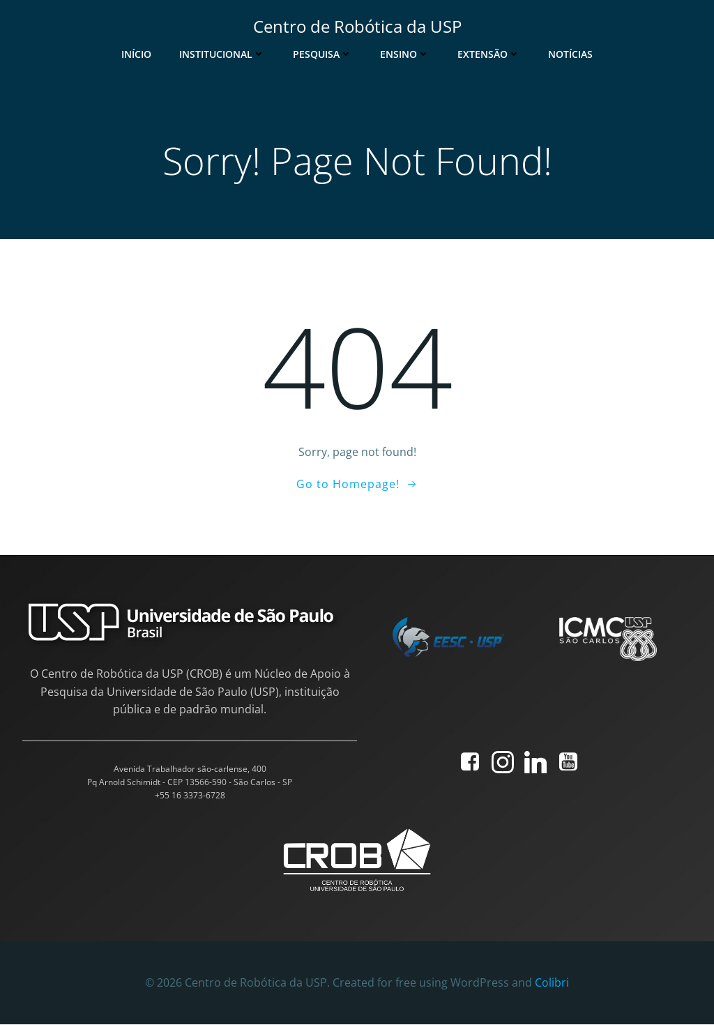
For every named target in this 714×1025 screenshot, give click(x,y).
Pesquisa (322, 53)
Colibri (552, 983)
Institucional (222, 53)
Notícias (570, 53)
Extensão (488, 53)
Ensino (405, 53)
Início (136, 53)
